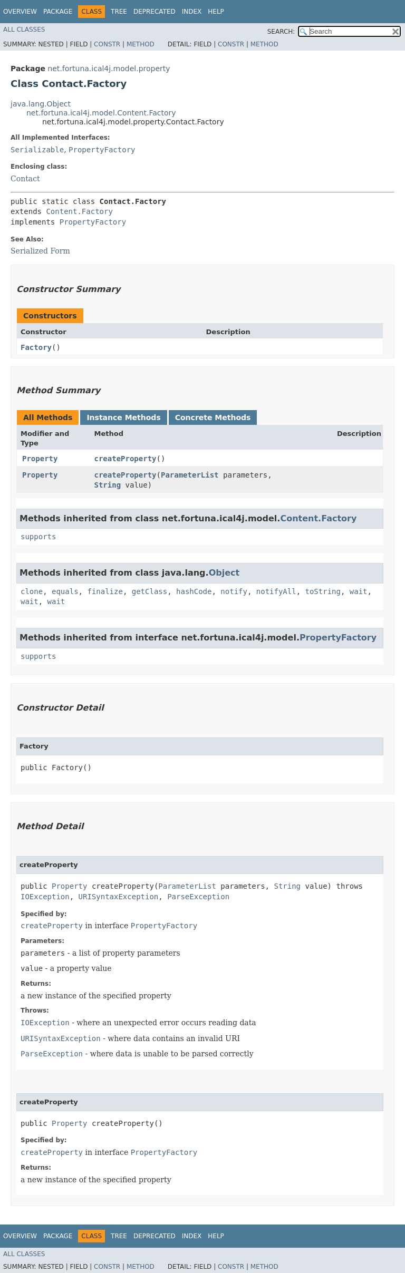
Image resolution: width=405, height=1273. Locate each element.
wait (359, 591)
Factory (36, 347)
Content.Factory (79, 211)
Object (224, 573)
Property (39, 458)
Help (216, 11)
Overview (20, 11)
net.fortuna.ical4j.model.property (108, 68)
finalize (104, 591)
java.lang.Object (41, 104)
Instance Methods (123, 417)
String (107, 485)
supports (38, 536)
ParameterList (190, 475)
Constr (107, 44)
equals (65, 591)
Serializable (37, 149)
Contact (25, 178)
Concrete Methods (213, 417)
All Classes (24, 29)
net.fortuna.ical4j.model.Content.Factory (101, 113)
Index (192, 11)
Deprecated (154, 11)
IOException (45, 896)
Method (141, 44)
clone (32, 591)
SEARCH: (281, 31)
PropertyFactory (102, 149)
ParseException (198, 896)
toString (323, 591)
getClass (149, 591)
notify (233, 591)
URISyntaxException (119, 896)
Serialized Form (40, 251)
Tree (119, 11)
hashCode (193, 591)
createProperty (125, 458)
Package (57, 11)
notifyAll (276, 591)
